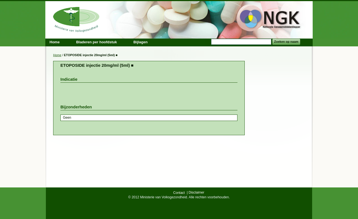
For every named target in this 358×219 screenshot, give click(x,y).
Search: (207, 42)
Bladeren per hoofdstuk (96, 42)
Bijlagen (140, 42)
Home (57, 55)
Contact (179, 193)
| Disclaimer (195, 192)
